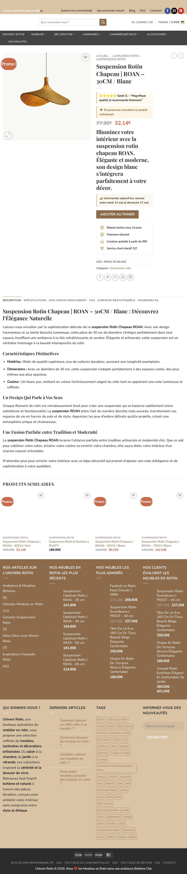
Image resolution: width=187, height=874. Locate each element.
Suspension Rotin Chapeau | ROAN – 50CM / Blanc (114, 544)
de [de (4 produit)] (98, 739)
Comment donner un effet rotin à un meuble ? (73, 724)
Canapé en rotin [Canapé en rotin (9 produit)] (120, 733)
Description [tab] (12, 300)
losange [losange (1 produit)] (102, 759)
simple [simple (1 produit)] (128, 817)
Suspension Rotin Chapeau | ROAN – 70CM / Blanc (160, 544)
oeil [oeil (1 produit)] (128, 783)
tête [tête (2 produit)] (110, 837)
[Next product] (174, 55)
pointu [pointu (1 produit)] (123, 790)
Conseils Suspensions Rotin (19, 620)
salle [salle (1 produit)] (100, 817)
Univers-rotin (13, 34)
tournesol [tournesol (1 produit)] (128, 830)
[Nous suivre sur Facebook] (168, 11)
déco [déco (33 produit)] (117, 739)
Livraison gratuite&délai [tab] (116, 300)
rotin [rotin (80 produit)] (109, 797)
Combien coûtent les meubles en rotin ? (73, 758)
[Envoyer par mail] (115, 277)
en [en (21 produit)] (125, 739)
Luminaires (89, 34)
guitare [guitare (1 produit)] (125, 746)
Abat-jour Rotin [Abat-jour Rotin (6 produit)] (118, 719)
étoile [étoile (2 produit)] (132, 837)
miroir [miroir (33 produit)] (113, 777)
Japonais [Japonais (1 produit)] (102, 753)
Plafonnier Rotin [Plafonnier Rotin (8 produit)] (106, 790)
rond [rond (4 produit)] (100, 797)
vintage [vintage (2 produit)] (121, 837)
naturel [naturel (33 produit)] (110, 783)
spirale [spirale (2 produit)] (111, 823)
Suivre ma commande (76, 10)
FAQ (142, 10)
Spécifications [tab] (35, 300)
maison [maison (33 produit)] (101, 777)
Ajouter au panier (117, 214)
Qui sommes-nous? (110, 10)
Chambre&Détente (122, 34)
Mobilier (36, 34)
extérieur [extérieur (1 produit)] (102, 746)
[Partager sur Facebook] (100, 277)
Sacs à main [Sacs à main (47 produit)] (104, 803)
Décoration (62, 34)
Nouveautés (15, 41)
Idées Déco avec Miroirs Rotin (21, 638)
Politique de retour (136, 863)
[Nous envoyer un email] (174, 11)
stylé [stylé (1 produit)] (122, 823)
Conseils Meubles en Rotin (23, 604)
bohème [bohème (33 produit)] (102, 733)
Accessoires (155, 34)
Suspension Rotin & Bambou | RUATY (69, 544)
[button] (142, 22)
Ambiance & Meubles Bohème (19, 588)
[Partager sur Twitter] (107, 277)
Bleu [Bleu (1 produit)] (120, 726)
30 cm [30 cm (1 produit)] (101, 719)
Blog (132, 10)
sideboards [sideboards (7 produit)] (113, 817)
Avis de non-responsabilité (32, 863)
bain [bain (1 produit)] (111, 726)
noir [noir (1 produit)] (120, 783)
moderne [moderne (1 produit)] (125, 777)
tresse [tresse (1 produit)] (101, 837)
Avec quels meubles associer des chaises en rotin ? (75, 777)
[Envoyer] (103, 22)
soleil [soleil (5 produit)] (100, 823)
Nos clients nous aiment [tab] (68, 300)
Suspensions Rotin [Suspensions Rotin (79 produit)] (108, 830)
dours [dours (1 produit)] (107, 739)
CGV (115, 863)
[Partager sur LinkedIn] (130, 277)
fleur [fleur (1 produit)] (114, 746)
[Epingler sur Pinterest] (122, 277)
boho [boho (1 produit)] (130, 726)
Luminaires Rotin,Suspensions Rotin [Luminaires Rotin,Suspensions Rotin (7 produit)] (115, 768)
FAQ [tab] (92, 300)
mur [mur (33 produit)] (99, 783)
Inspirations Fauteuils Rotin (19, 657)
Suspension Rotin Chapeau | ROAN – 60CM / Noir (21, 544)
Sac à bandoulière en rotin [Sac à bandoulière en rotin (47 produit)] (113, 810)
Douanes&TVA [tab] (148, 300)
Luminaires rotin (125, 56)
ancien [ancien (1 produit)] (101, 726)
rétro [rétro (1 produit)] (118, 797)
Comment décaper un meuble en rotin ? (74, 741)
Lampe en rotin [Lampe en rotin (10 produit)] (120, 753)
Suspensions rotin (111, 59)
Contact (156, 10)
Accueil (102, 56)
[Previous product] (181, 55)
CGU (59, 863)
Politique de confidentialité (87, 863)
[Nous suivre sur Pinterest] (181, 11)
